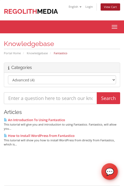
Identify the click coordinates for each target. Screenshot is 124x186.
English (75, 7)
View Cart (110, 7)
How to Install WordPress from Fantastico (39, 135)
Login (89, 7)
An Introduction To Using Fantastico (34, 120)
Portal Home (12, 53)
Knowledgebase (37, 53)
